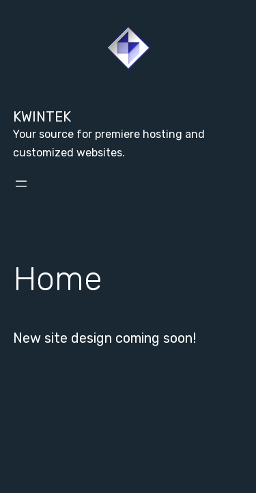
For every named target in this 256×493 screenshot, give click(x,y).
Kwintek (42, 117)
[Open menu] (21, 183)
